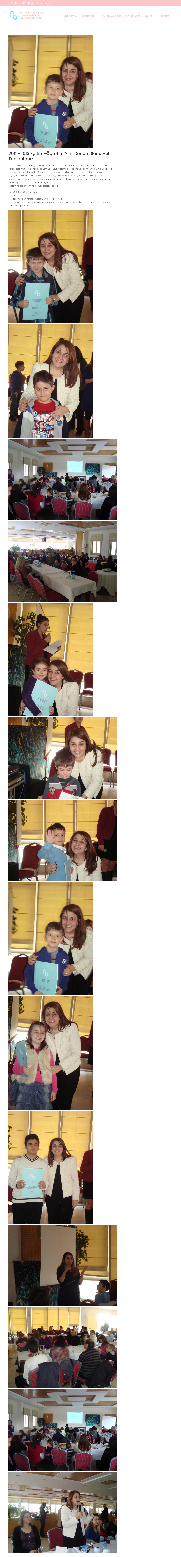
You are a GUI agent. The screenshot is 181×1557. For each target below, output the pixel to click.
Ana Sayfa (70, 16)
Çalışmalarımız (111, 16)
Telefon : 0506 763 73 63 (22, 3)
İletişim (165, 16)
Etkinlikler (133, 16)
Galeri (149, 16)
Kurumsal (87, 16)
